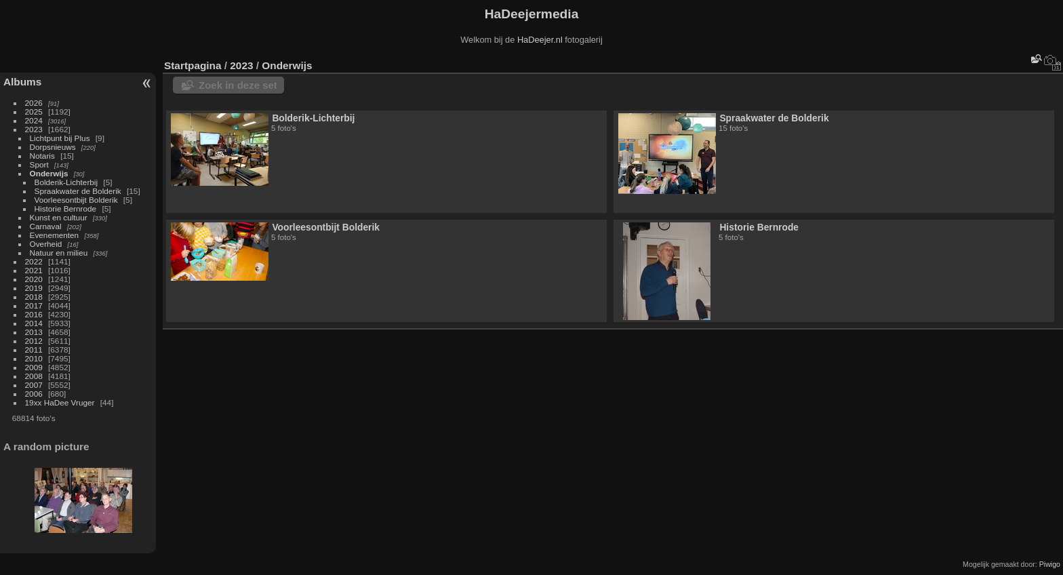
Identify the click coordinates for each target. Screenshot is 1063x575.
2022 (34, 261)
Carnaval (46, 226)
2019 (34, 287)
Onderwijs (49, 173)
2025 (34, 111)
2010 (34, 358)
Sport (39, 164)
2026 (34, 102)
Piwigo (1049, 564)
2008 (34, 376)
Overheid (46, 243)
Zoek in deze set (238, 85)
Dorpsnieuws (53, 146)
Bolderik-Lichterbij (66, 182)
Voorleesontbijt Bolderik (76, 199)
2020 (34, 279)
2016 (34, 314)
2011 (34, 349)
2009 (34, 367)
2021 (34, 270)
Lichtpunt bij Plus (60, 138)
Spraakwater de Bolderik (78, 190)
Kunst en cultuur (58, 217)
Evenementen (54, 235)
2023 (34, 129)
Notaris (42, 155)
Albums (22, 81)
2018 (34, 296)
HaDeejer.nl (540, 40)
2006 (34, 393)
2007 (34, 384)
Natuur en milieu (59, 252)
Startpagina (193, 65)
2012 (34, 340)
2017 (34, 305)
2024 (34, 120)
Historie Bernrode (66, 208)
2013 (34, 332)
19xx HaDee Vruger (60, 402)
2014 (34, 323)
